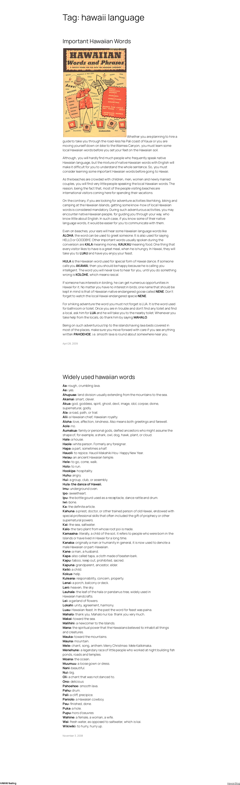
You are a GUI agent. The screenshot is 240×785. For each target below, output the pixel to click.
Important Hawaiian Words (97, 41)
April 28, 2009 (70, 343)
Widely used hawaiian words (99, 377)
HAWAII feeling (8, 783)
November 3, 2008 (73, 735)
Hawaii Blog (233, 783)
